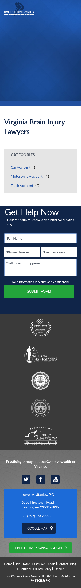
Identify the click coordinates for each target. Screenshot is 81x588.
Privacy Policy (42, 568)
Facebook (40, 479)
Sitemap (59, 568)
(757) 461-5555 (39, 516)
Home (8, 564)
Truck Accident (22, 185)
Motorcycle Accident (27, 176)
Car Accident (20, 167)
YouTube (55, 479)
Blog (73, 563)
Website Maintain (65, 576)
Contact (62, 563)
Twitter (26, 479)
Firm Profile (22, 563)
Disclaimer (24, 568)
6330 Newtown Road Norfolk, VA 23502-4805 (40, 504)
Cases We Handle (43, 563)
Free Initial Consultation (38, 547)
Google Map (37, 528)
